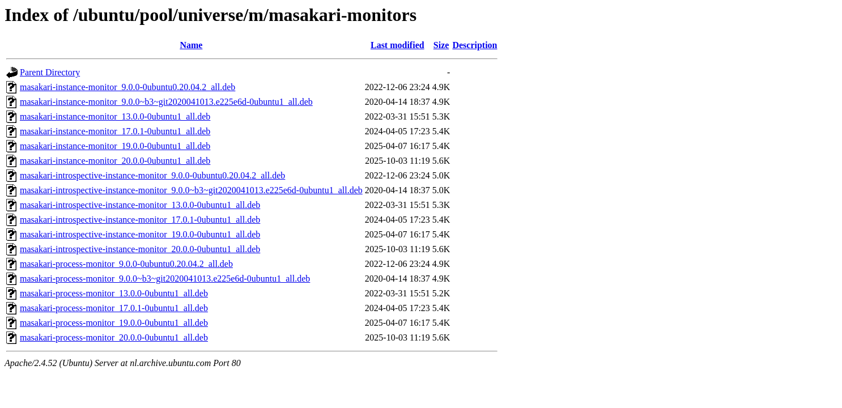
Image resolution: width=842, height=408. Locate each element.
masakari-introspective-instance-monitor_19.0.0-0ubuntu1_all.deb (140, 234)
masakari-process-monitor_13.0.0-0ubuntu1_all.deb (114, 293)
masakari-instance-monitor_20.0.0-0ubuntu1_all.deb (115, 160)
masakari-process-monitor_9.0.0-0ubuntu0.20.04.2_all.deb (126, 264)
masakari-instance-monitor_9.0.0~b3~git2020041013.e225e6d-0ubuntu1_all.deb (166, 102)
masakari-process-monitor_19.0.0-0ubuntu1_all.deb (114, 323)
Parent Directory (50, 72)
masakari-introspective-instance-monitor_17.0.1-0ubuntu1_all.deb (140, 219)
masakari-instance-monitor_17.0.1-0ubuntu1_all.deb (115, 131)
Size (441, 45)
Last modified (397, 45)
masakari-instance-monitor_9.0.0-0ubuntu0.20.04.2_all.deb (127, 87)
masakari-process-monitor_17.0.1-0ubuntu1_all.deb (114, 308)
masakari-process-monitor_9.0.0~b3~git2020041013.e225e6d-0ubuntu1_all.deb (165, 278)
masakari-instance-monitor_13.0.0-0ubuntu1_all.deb (115, 116)
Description (474, 45)
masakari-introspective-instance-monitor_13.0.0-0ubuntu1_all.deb (140, 205)
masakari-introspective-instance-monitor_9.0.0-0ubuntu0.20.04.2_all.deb (152, 175)
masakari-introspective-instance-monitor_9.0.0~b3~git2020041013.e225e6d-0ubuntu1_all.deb (191, 190)
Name (191, 45)
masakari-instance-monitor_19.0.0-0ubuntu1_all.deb (115, 146)
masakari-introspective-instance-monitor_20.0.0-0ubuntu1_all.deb (140, 249)
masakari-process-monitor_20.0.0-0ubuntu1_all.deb (114, 337)
